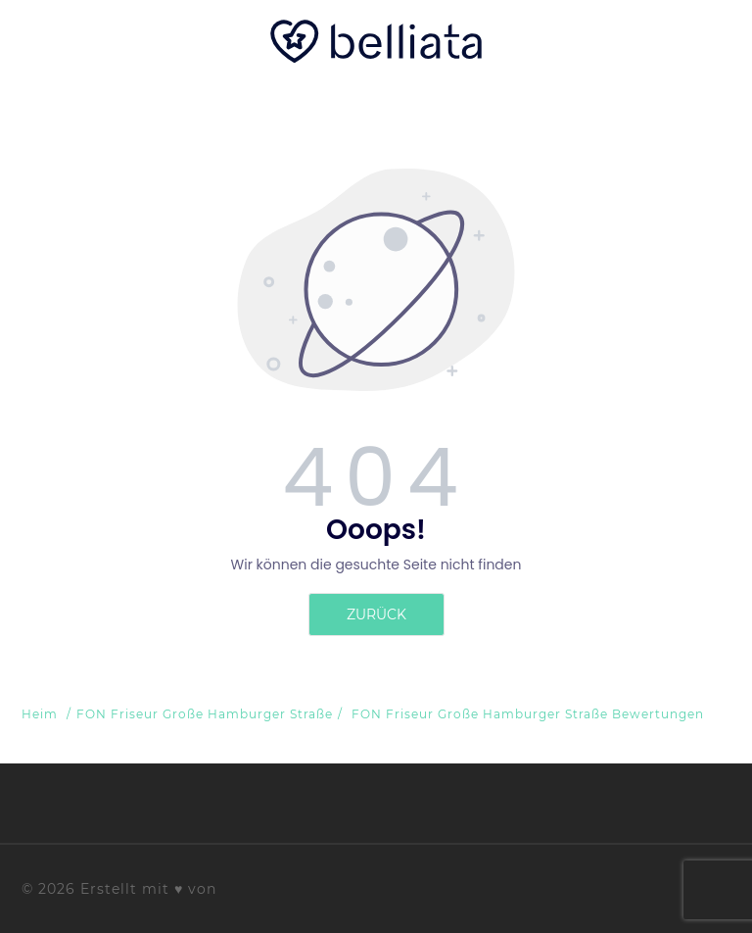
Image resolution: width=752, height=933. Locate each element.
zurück (376, 614)
